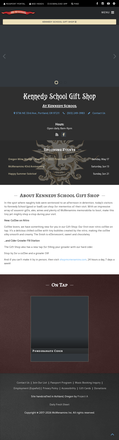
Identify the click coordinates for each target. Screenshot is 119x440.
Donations (100, 388)
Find (75, 3)
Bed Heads (36, 3)
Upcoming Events (59, 149)
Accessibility (68, 388)
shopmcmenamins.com (73, 259)
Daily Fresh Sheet (59, 404)
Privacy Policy (50, 388)
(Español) (34, 388)
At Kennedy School (59, 105)
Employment (21, 388)
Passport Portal (14, 3)
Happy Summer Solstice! (22, 174)
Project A (82, 396)
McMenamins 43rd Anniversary (26, 166)
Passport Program (61, 383)
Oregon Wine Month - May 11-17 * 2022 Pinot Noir (37, 159)
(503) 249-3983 (74, 113)
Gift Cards (85, 388)
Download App (57, 3)
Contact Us (96, 113)
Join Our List (40, 383)
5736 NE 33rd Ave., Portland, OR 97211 (37, 113)
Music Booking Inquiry (87, 383)
